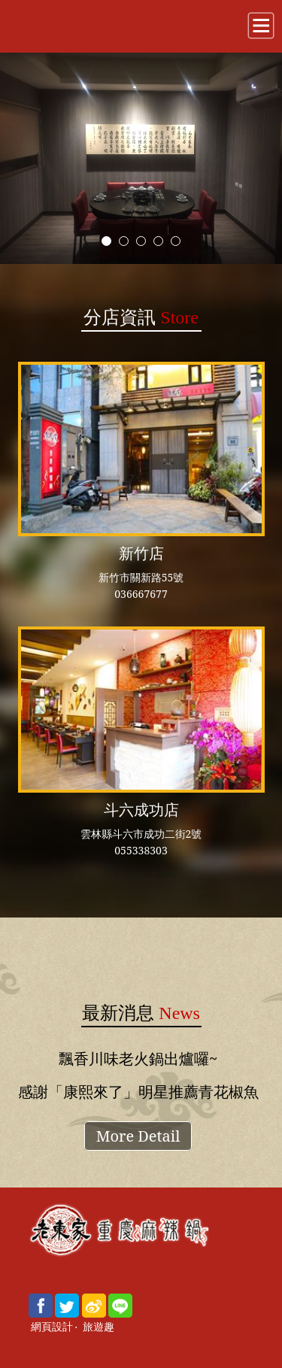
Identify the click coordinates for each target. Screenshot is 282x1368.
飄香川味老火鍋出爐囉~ (138, 1058)
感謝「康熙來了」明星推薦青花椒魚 (138, 1091)
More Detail (138, 1136)
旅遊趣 (98, 1327)
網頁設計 (52, 1327)
